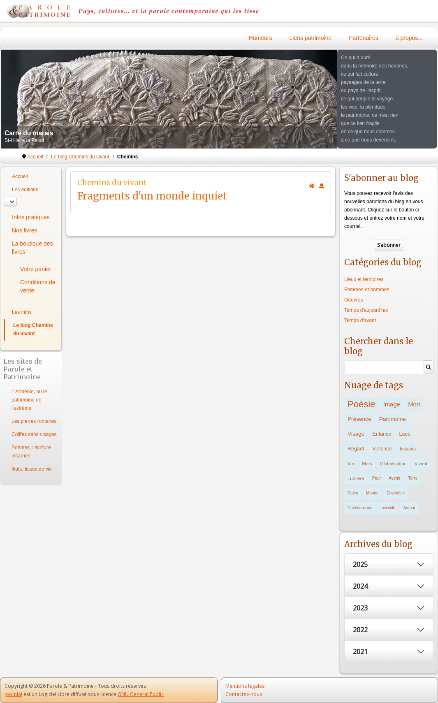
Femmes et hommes (366, 289)
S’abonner (389, 244)
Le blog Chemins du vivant (33, 329)
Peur (376, 478)
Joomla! (13, 694)
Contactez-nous (243, 694)
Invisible (387, 508)
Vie (351, 463)
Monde (372, 493)
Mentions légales (244, 685)
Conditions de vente (38, 286)
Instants (408, 448)
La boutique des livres (32, 247)
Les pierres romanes (34, 421)
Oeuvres (353, 300)
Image (391, 404)
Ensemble (396, 493)
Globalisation (393, 463)
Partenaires (363, 38)
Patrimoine (392, 419)
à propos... (409, 38)
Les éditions (25, 190)
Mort (414, 404)
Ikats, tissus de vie (32, 469)
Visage (356, 434)
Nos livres (24, 230)
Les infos (22, 312)
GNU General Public (141, 694)
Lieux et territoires (363, 279)
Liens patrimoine (311, 38)
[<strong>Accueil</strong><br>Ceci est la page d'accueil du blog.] (312, 186)
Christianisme (360, 508)
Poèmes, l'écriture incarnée (31, 452)
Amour (409, 508)
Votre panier (35, 269)
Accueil (20, 176)
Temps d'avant (360, 320)
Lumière (356, 478)
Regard (356, 449)
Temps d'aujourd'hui (366, 310)
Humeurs (260, 38)
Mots (367, 463)
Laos (404, 434)
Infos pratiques (31, 217)
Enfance (382, 434)
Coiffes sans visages (34, 434)
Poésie (361, 404)
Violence (382, 449)
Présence (359, 419)
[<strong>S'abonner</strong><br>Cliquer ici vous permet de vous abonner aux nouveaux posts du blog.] (321, 186)
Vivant (421, 463)
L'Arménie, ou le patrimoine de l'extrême (29, 400)
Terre (413, 478)
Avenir (394, 478)
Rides (353, 493)
